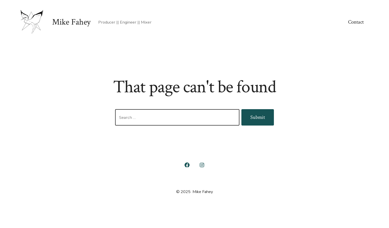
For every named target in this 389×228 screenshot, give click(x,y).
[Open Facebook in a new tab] (187, 165)
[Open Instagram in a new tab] (202, 165)
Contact (356, 22)
